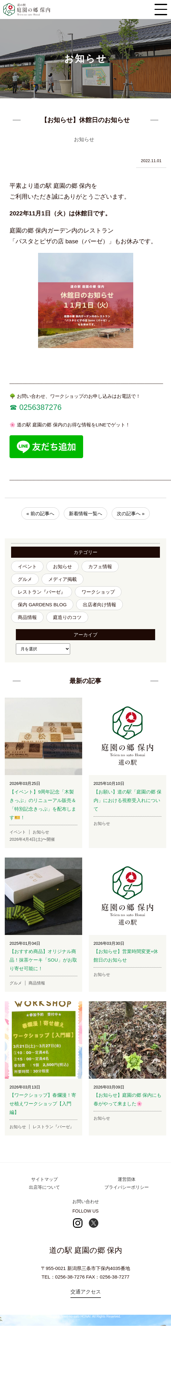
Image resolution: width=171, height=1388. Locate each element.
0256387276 (39, 407)
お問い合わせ (85, 1201)
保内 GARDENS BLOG (42, 604)
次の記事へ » (131, 513)
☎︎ (13, 407)
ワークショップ (98, 592)
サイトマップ (44, 1179)
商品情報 (27, 617)
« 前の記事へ (40, 513)
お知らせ (62, 566)
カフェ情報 (100, 566)
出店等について (44, 1187)
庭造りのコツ (67, 617)
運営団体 (126, 1179)
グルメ (25, 579)
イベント (27, 566)
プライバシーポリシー (126, 1187)
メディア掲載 (62, 579)
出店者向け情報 (99, 604)
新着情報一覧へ (85, 513)
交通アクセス (85, 1291)
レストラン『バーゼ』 (41, 592)
